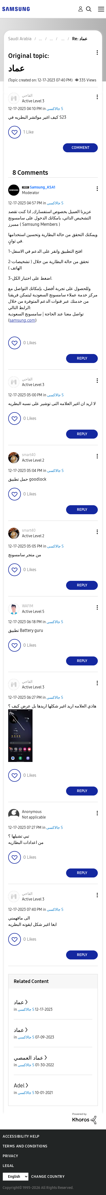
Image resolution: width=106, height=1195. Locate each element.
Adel (19, 1085)
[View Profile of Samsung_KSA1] (42, 187)
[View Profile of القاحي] (27, 95)
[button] (88, 97)
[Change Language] (16, 1177)
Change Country (47, 1176)
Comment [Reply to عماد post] (80, 147)
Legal (8, 1166)
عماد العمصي (28, 1058)
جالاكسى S (55, 109)
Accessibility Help (21, 1136)
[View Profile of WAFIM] (27, 606)
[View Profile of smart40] (28, 455)
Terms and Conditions (25, 1146)
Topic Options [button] (88, 52)
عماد (19, 1002)
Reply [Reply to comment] (82, 358)
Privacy (10, 1156)
